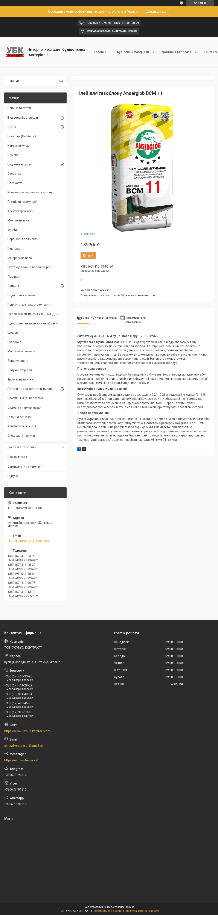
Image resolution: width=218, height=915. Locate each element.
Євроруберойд (18, 360)
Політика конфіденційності (142, 910)
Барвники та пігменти (23, 239)
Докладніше (156, 11)
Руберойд (14, 342)
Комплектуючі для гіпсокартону (30, 192)
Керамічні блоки (19, 145)
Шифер (13, 332)
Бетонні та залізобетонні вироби (30, 389)
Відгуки (13, 476)
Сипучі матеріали (20, 370)
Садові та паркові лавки (24, 407)
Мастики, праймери (21, 351)
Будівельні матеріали (133, 52)
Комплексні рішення (22, 426)
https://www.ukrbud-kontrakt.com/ (28, 731)
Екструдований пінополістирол (29, 267)
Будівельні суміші (20, 164)
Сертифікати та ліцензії (24, 466)
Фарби (12, 230)
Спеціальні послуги (21, 435)
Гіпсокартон (16, 183)
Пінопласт (15, 248)
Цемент (13, 155)
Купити (88, 255)
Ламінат (13, 276)
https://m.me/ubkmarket (21, 760)
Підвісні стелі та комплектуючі (29, 304)
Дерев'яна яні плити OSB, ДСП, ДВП (33, 314)
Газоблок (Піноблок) (22, 136)
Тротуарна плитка (20, 379)
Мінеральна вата (20, 258)
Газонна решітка (19, 417)
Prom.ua (129, 907)
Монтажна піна (18, 220)
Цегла (12, 127)
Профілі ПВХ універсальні (25, 398)
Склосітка (14, 173)
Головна (100, 52)
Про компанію (17, 457)
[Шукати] (61, 81)
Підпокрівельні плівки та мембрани (32, 323)
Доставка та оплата (176, 52)
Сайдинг (14, 286)
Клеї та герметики (20, 211)
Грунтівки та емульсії (22, 201)
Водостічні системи (21, 295)
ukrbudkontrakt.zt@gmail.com (28, 540)
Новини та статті (19, 108)
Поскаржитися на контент (108, 910)
